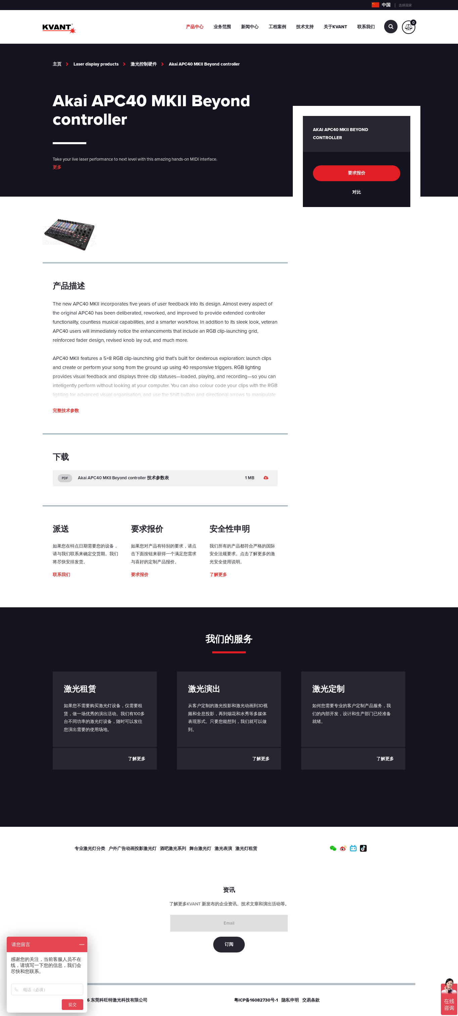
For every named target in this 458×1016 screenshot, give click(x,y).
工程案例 (277, 27)
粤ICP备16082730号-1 (256, 1000)
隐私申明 (290, 1000)
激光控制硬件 (144, 64)
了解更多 (218, 574)
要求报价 (139, 574)
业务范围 (222, 27)
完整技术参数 (66, 410)
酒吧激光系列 (173, 848)
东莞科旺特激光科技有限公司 (119, 1000)
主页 (57, 64)
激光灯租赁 (246, 848)
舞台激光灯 (200, 848)
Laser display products (96, 64)
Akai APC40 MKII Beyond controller (204, 64)
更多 (57, 167)
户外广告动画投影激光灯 (132, 848)
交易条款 (311, 1000)
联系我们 (366, 27)
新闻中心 (250, 27)
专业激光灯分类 (90, 848)
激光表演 (223, 848)
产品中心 (194, 27)
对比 (356, 192)
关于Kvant (335, 27)
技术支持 (305, 27)
